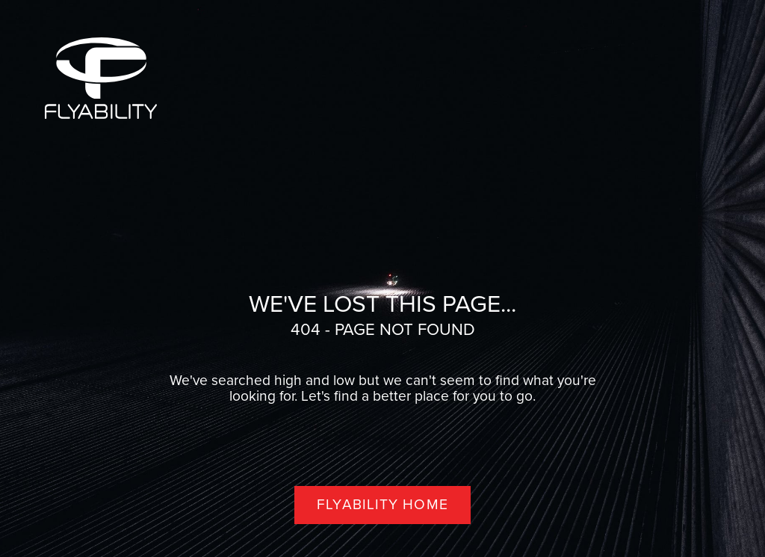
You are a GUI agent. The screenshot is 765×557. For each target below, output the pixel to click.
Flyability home (382, 504)
